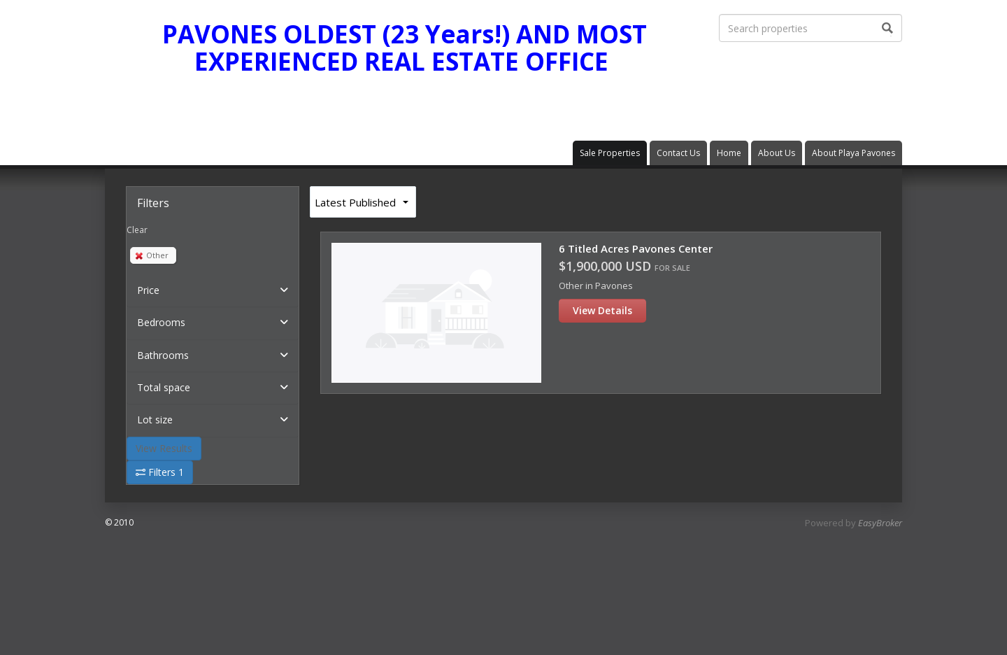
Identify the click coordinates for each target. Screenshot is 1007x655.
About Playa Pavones (853, 153)
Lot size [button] (155, 419)
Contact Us (678, 153)
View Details (602, 310)
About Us (776, 153)
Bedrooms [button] (161, 322)
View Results (164, 448)
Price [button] (148, 290)
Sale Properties (610, 153)
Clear (137, 230)
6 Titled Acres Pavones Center (636, 248)
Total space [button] (163, 387)
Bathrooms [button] (163, 355)
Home (729, 153)
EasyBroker (880, 522)
